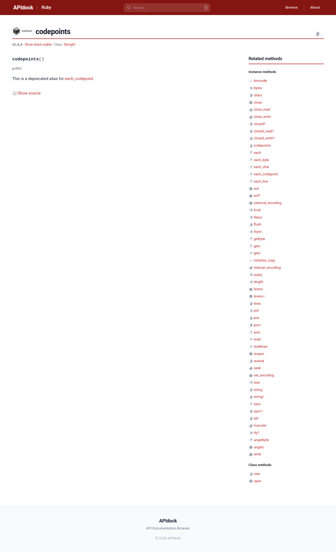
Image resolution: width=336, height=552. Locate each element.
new (257, 474)
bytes (258, 88)
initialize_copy (264, 260)
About (314, 7)
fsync (258, 232)
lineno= (259, 296)
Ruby (46, 7)
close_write (262, 117)
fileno (258, 217)
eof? (257, 196)
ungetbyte (261, 440)
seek (257, 368)
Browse (290, 7)
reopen (259, 354)
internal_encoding (267, 268)
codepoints (262, 145)
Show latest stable (38, 44)
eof (256, 189)
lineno (258, 289)
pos (256, 318)
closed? (260, 124)
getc (257, 246)
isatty (258, 275)
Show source (29, 93)
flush (257, 224)
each (257, 153)
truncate (260, 425)
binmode (260, 81)
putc (257, 332)
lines (257, 304)
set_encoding (264, 375)
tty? (256, 433)
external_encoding (267, 203)
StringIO (69, 44)
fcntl (257, 210)
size (257, 382)
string (258, 390)
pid (256, 310)
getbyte (259, 239)
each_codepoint (79, 78)
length (258, 282)
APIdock (23, 7)
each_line (261, 181)
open (257, 481)
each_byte (261, 160)
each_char (261, 167)
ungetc (259, 447)
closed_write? (264, 138)
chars (258, 95)
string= (259, 397)
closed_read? (264, 131)
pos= (257, 325)
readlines (261, 346)
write (257, 454)
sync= (258, 411)
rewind (259, 361)
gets (257, 253)
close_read (262, 109)
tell (256, 418)
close (258, 102)
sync (257, 404)
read (257, 339)
